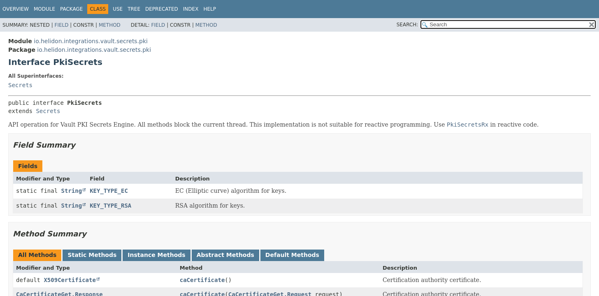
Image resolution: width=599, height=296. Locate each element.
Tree (134, 9)
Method (110, 25)
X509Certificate (69, 280)
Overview (15, 9)
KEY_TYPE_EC (109, 190)
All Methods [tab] (37, 255)
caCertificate (202, 280)
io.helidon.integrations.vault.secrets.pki (91, 41)
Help (209, 9)
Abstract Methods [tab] (225, 255)
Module (44, 9)
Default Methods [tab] (292, 255)
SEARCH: (407, 25)
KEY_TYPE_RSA (110, 205)
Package (71, 9)
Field (61, 25)
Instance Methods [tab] (156, 255)
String (71, 190)
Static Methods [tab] (91, 255)
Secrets (20, 85)
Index (191, 9)
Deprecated (161, 9)
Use (118, 9)
